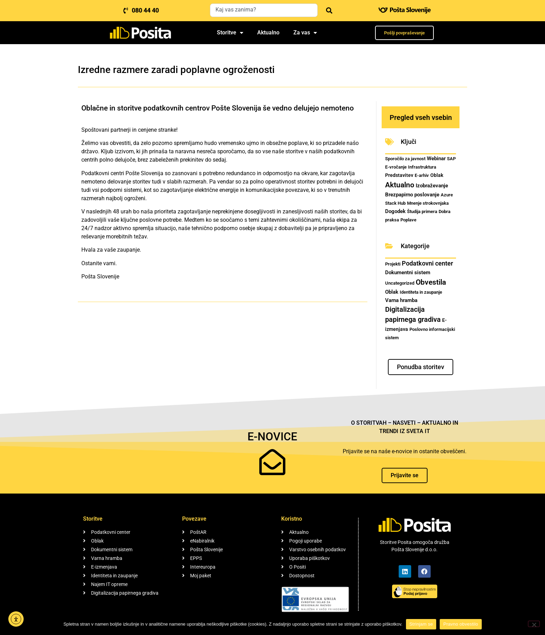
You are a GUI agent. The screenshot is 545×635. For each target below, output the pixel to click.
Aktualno (268, 32)
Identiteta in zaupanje (421, 292)
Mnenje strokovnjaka (428, 203)
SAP (451, 158)
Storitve (230, 32)
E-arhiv (422, 175)
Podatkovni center (427, 263)
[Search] (327, 10)
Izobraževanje (432, 185)
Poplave (408, 219)
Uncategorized (399, 283)
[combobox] (264, 10)
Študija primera (422, 211)
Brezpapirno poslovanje (412, 195)
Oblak (436, 175)
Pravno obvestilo (460, 624)
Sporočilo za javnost (405, 158)
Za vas (305, 32)
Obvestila (431, 282)
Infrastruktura (422, 167)
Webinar (436, 158)
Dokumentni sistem (407, 272)
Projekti (392, 264)
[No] (534, 624)
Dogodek (395, 211)
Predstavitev (399, 175)
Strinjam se (421, 624)
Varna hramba (401, 300)
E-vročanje (396, 167)
